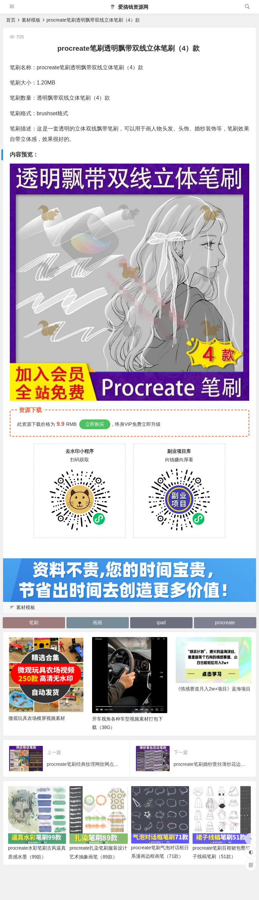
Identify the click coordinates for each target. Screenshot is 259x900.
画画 (97, 622)
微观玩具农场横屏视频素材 (36, 719)
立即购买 (94, 424)
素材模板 (31, 20)
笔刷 (33, 622)
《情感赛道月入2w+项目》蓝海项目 (213, 689)
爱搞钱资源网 (129, 7)
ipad (161, 622)
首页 (11, 20)
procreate (225, 622)
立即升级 (151, 424)
